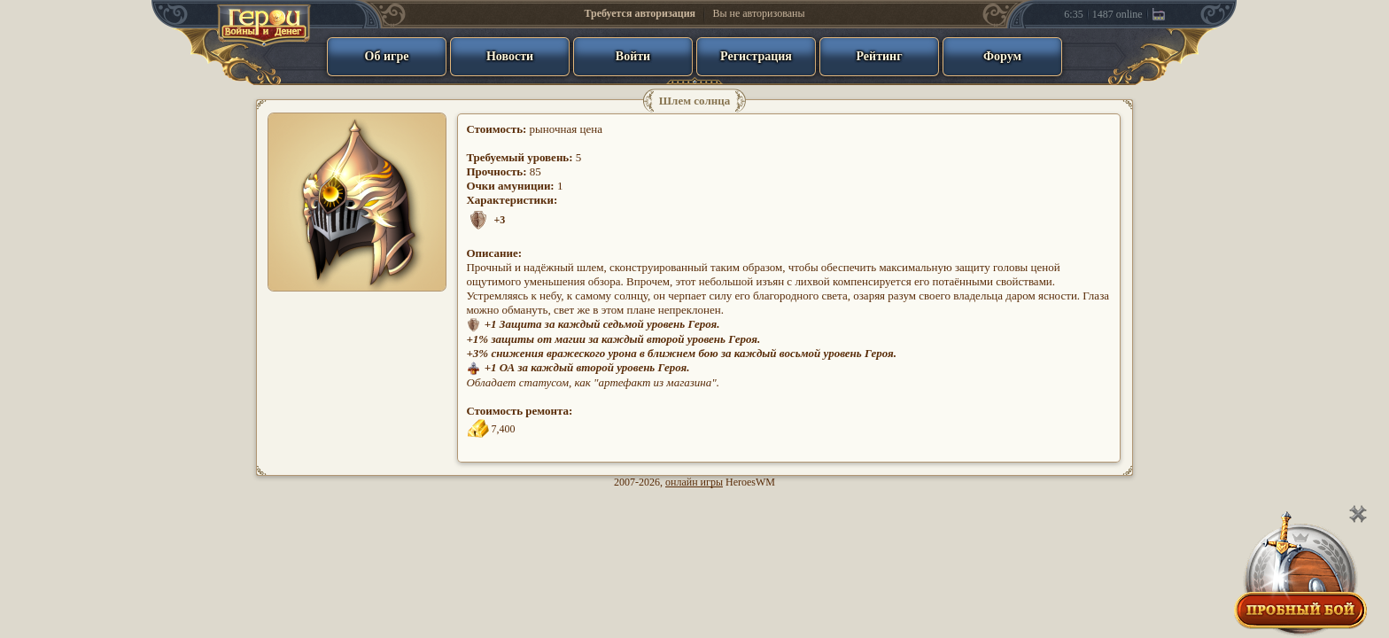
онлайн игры (694, 482)
